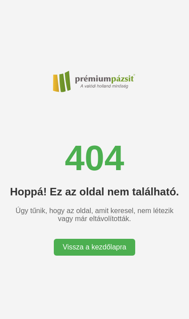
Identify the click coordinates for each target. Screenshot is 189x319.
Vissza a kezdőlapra (94, 247)
